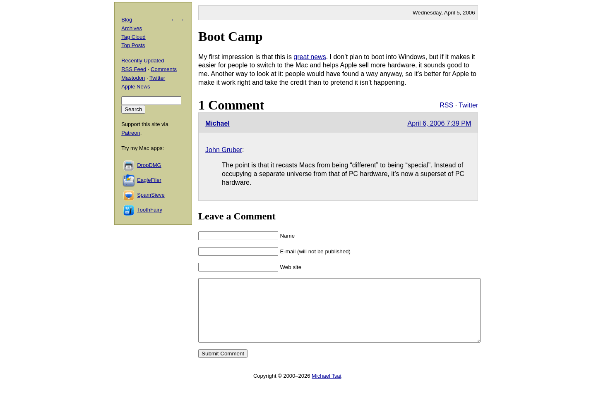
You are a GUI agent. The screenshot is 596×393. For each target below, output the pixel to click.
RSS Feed (133, 69)
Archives (131, 28)
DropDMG (149, 165)
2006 (469, 13)
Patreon (130, 133)
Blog (126, 20)
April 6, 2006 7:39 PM (439, 123)
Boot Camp (230, 36)
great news (309, 56)
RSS (446, 105)
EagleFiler (149, 180)
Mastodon (133, 78)
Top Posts (133, 45)
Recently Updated (142, 60)
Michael (217, 123)
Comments (164, 69)
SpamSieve (150, 195)
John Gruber (223, 149)
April (449, 13)
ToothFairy (149, 210)
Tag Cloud (133, 37)
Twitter (468, 105)
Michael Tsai (326, 388)
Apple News (135, 86)
